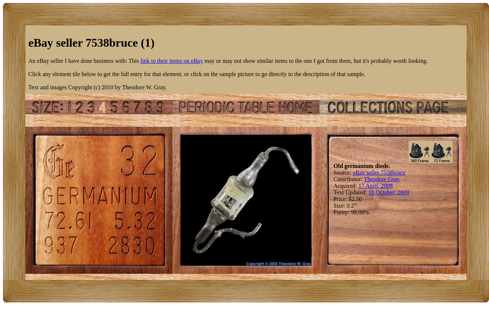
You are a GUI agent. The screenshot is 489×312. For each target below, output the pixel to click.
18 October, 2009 (388, 192)
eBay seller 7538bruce (379, 172)
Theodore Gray (382, 179)
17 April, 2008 (375, 186)
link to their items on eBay (171, 61)
